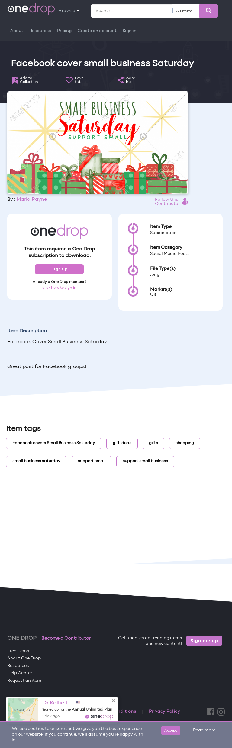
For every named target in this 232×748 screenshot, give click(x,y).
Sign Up (59, 269)
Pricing (64, 31)
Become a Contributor (66, 638)
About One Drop (24, 658)
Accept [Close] (170, 730)
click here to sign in (59, 288)
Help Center (19, 673)
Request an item (24, 681)
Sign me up (204, 640)
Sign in (130, 31)
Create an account (97, 31)
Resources (40, 31)
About (16, 31)
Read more (204, 730)
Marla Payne (32, 199)
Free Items (18, 651)
